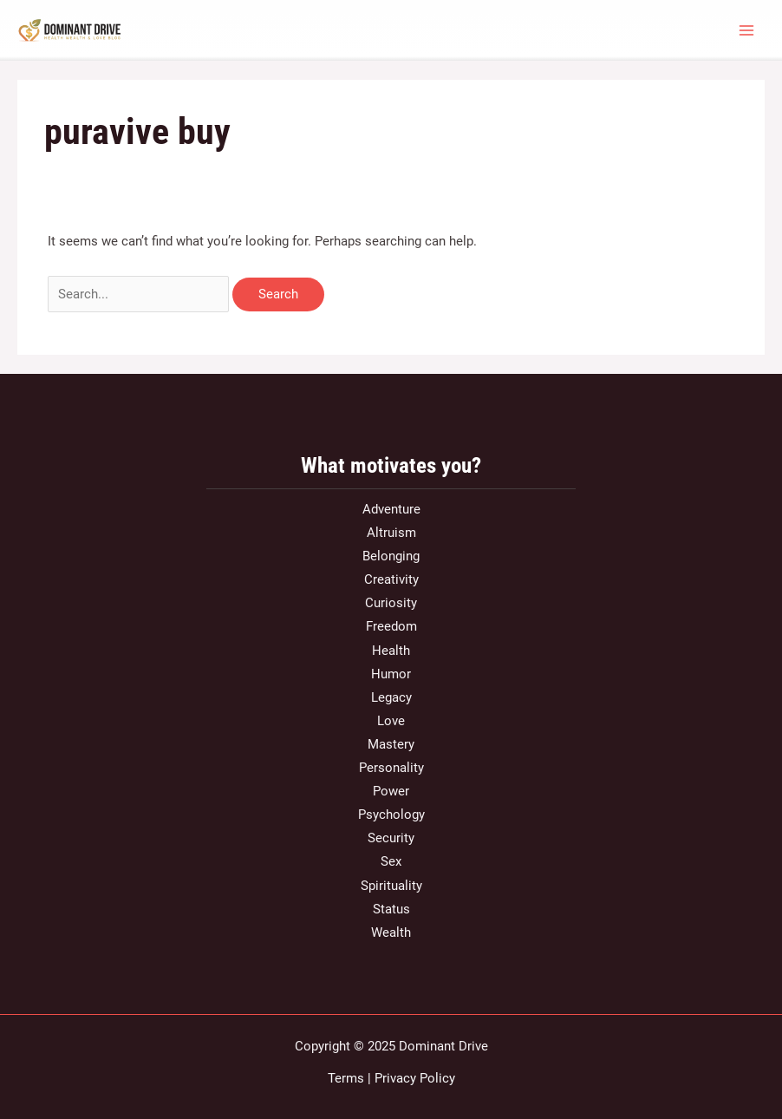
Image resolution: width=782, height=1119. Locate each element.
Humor (391, 674)
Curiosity (391, 603)
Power (391, 791)
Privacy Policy (415, 1078)
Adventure (391, 509)
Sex (391, 861)
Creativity (391, 579)
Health (391, 650)
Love (391, 721)
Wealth (391, 932)
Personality (391, 767)
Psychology (391, 814)
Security (391, 838)
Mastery (391, 744)
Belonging (391, 556)
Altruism (391, 532)
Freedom (391, 626)
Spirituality (391, 885)
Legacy (391, 697)
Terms (346, 1078)
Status (391, 909)
